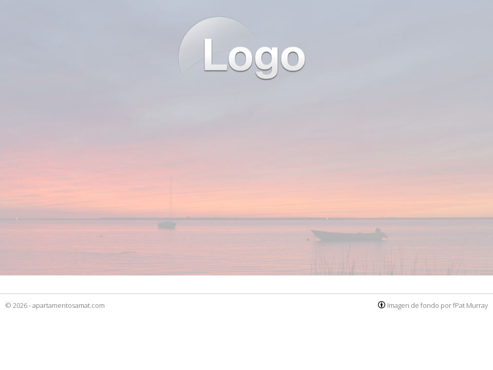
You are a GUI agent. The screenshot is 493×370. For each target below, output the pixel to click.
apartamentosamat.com (68, 305)
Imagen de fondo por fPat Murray (437, 305)
